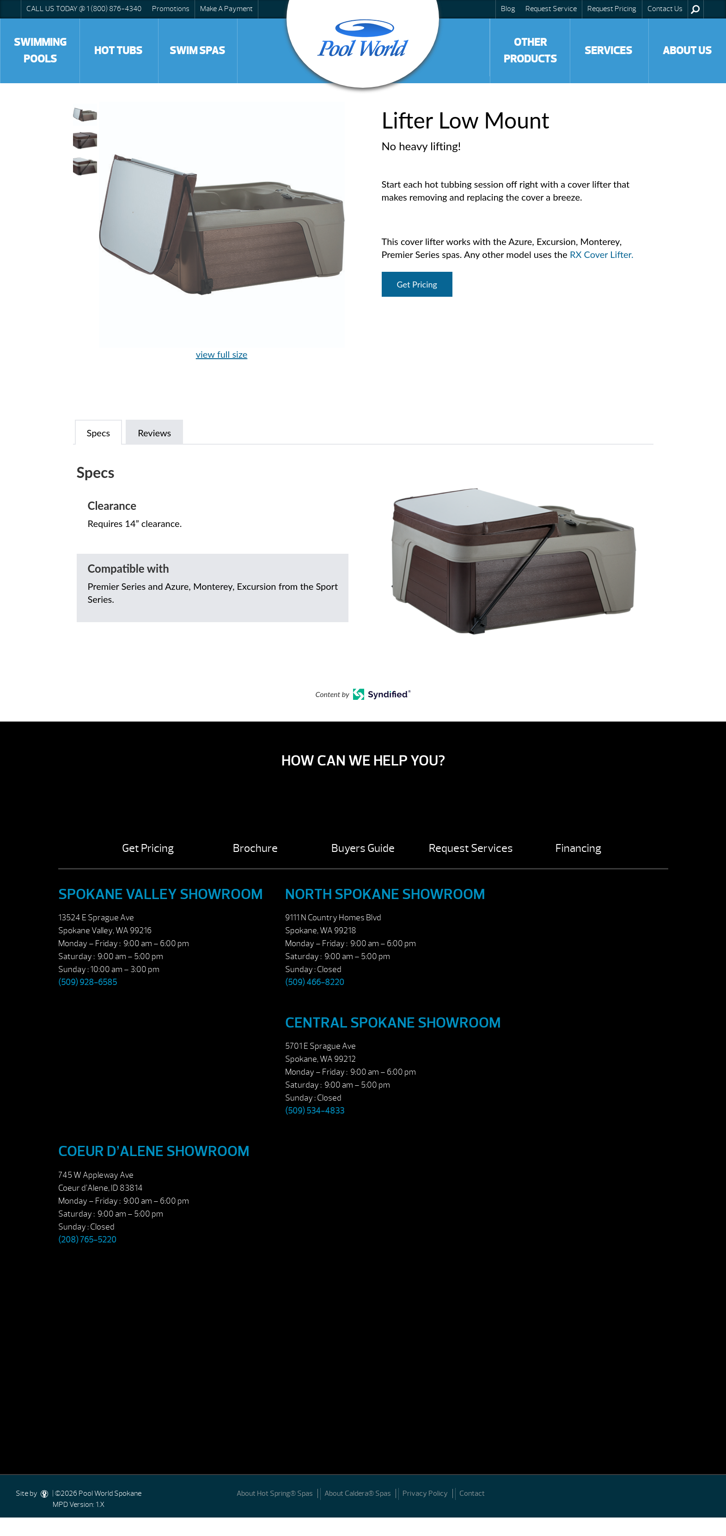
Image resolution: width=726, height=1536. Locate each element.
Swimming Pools (40, 51)
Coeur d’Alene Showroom (154, 1151)
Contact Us (665, 8)
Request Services (471, 848)
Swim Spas (197, 50)
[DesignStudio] (45, 1493)
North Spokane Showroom (385, 894)
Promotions (170, 8)
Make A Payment (226, 8)
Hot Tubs (118, 50)
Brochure (255, 848)
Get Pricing (417, 284)
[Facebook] (708, 1492)
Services (608, 50)
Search (695, 9)
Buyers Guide (363, 848)
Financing (578, 848)
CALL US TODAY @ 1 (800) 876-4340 (83, 8)
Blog (508, 8)
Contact (472, 1493)
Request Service (551, 8)
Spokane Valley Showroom (160, 894)
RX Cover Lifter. (602, 254)
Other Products (530, 51)
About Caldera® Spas (357, 1493)
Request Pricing (611, 8)
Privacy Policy (425, 1493)
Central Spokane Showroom (393, 1022)
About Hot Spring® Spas (275, 1493)
